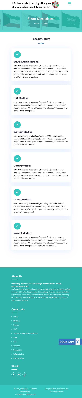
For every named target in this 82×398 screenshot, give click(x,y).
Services (15, 346)
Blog (14, 337)
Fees (14, 341)
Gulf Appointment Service (25, 394)
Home (36, 23)
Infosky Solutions (57, 391)
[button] (69, 3)
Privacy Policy (17, 358)
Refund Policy (17, 354)
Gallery (15, 325)
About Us (15, 321)
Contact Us (16, 350)
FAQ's (14, 329)
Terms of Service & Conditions (24, 333)
